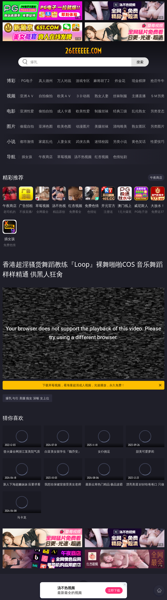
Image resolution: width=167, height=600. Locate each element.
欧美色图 (64, 126)
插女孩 (27, 156)
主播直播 (139, 95)
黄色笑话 (139, 141)
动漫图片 (83, 126)
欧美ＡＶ (64, 95)
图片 (11, 126)
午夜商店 (46, 156)
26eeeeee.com (83, 51)
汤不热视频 (83, 156)
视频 (11, 96)
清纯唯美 (120, 126)
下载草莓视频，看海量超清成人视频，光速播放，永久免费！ (102, 385)
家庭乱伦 (46, 141)
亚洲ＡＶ (27, 95)
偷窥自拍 (27, 126)
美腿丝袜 (102, 126)
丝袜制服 (120, 95)
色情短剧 (120, 156)
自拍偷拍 (46, 95)
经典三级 (120, 111)
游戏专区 (83, 80)
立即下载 (114, 590)
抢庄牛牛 (157, 80)
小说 (11, 141)
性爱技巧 (157, 141)
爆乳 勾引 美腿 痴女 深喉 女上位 (27, 398)
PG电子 (27, 80)
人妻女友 (64, 141)
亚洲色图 (46, 126)
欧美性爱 (83, 111)
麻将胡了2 (101, 80)
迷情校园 (102, 141)
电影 (11, 111)
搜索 (140, 62)
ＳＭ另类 (157, 95)
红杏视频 (102, 156)
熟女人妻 (102, 95)
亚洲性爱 (27, 111)
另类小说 (120, 141)
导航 (11, 157)
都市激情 (27, 141)
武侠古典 (83, 141)
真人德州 (46, 80)
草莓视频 (64, 156)
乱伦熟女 (139, 111)
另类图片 (157, 126)
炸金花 (120, 80)
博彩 (11, 80)
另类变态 (157, 111)
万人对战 (64, 80)
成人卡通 (64, 111)
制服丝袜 (102, 111)
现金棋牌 (139, 80)
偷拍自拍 (46, 111)
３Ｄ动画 (83, 95)
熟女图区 (139, 126)
